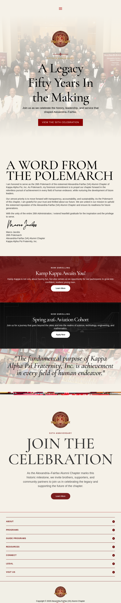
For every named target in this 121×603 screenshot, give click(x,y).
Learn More (60, 288)
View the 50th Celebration (60, 122)
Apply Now (60, 334)
